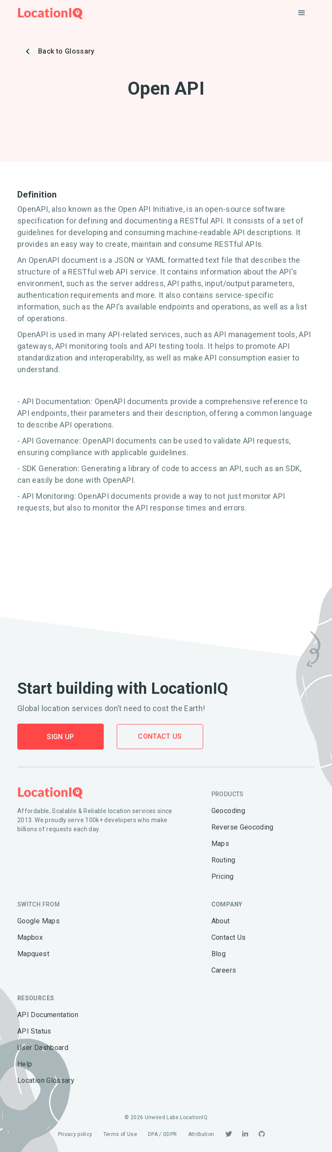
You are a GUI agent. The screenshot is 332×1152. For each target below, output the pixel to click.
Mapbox (30, 937)
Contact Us (160, 736)
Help (24, 1064)
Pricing (222, 876)
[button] (302, 13)
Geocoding (228, 811)
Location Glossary (45, 1080)
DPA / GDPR (162, 1134)
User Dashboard (42, 1048)
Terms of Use (120, 1134)
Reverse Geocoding (242, 827)
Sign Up (60, 737)
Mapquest (33, 954)
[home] (50, 13)
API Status (34, 1031)
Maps (220, 843)
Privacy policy (75, 1134)
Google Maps (38, 921)
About (220, 921)
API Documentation (47, 1015)
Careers (223, 970)
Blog (218, 954)
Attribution (201, 1134)
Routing (223, 860)
